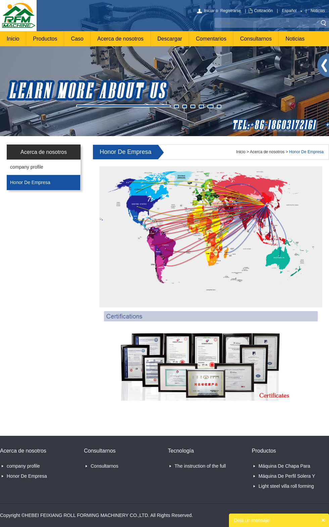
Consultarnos (256, 39)
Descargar (169, 39)
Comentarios (211, 39)
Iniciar (209, 10)
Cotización (263, 10)
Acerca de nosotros (120, 39)
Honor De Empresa (30, 182)
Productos (45, 39)
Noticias (318, 10)
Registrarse (230, 10)
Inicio (13, 39)
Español (289, 10)
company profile (26, 167)
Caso (77, 39)
